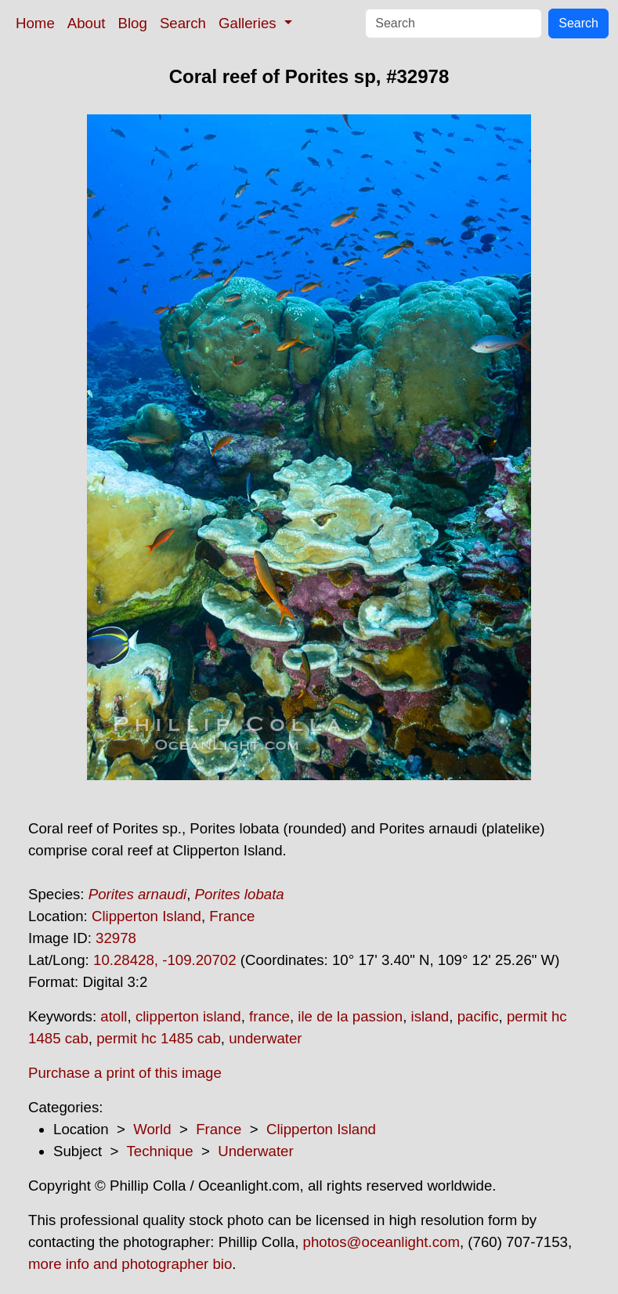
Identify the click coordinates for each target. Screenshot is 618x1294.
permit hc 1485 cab (158, 1038)
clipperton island (188, 1016)
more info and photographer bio (130, 1264)
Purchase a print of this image (125, 1072)
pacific (478, 1016)
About (86, 23)
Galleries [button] (249, 23)
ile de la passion (350, 1016)
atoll (113, 1016)
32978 (116, 938)
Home (35, 23)
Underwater (255, 1151)
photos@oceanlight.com (381, 1242)
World (152, 1129)
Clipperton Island (146, 916)
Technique (160, 1151)
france (269, 1016)
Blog (132, 23)
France (232, 916)
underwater (265, 1038)
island (430, 1016)
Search (183, 23)
